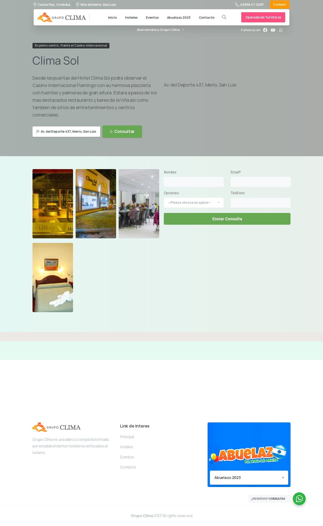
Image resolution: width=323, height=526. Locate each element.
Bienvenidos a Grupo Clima (160, 30)
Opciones (194, 198)
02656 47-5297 (249, 5)
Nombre (194, 178)
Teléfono (261, 199)
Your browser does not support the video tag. (227, 59)
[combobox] (194, 203)
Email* (261, 178)
